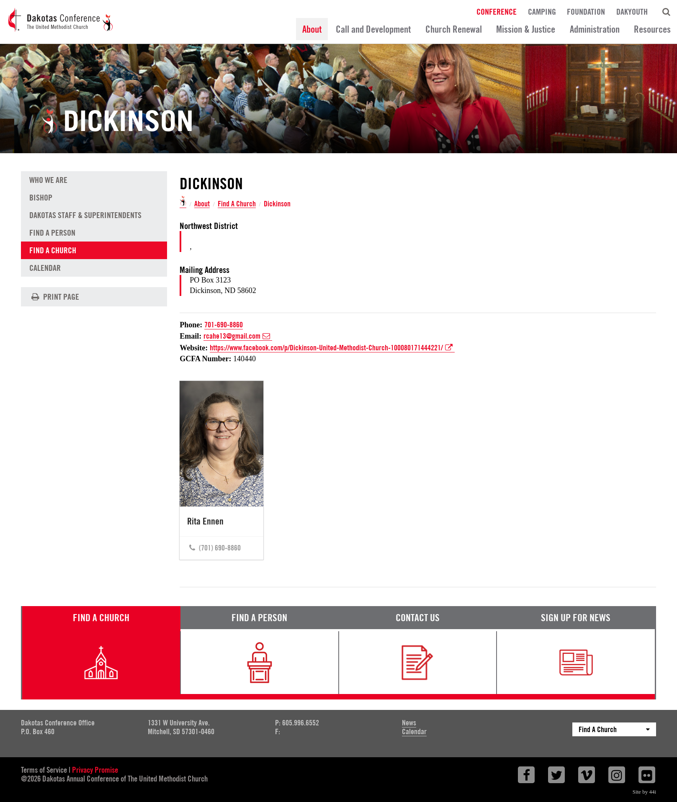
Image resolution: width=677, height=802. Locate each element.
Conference (496, 11)
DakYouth (632, 11)
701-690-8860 (223, 324)
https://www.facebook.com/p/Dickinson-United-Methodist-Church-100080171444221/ (332, 347)
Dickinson (277, 204)
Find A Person (52, 233)
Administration (595, 29)
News (409, 722)
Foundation (586, 11)
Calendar (45, 268)
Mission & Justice (525, 29)
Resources (652, 29)
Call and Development (373, 29)
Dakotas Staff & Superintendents (85, 215)
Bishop (40, 198)
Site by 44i (644, 792)
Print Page (54, 296)
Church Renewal (453, 29)
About (312, 29)
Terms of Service (44, 769)
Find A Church (237, 204)
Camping (542, 11)
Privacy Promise (95, 769)
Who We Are (48, 180)
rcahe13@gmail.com (237, 336)
